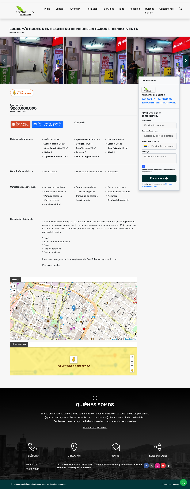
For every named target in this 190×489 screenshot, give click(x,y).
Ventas (59, 8)
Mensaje (146, 151)
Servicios (109, 8)
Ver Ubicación (65, 365)
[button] (87, 81)
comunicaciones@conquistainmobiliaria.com (164, 103)
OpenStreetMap (130, 339)
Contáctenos (166, 8)
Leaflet (114, 339)
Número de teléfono (151, 141)
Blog (121, 8)
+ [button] (14, 286)
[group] (31, 60)
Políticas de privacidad (95, 427)
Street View (22, 92)
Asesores (135, 8)
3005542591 (149, 99)
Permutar (92, 8)
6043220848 (166, 99)
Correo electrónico (150, 131)
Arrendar (75, 8)
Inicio (47, 8)
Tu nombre (147, 120)
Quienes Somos (149, 10)
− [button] (14, 291)
